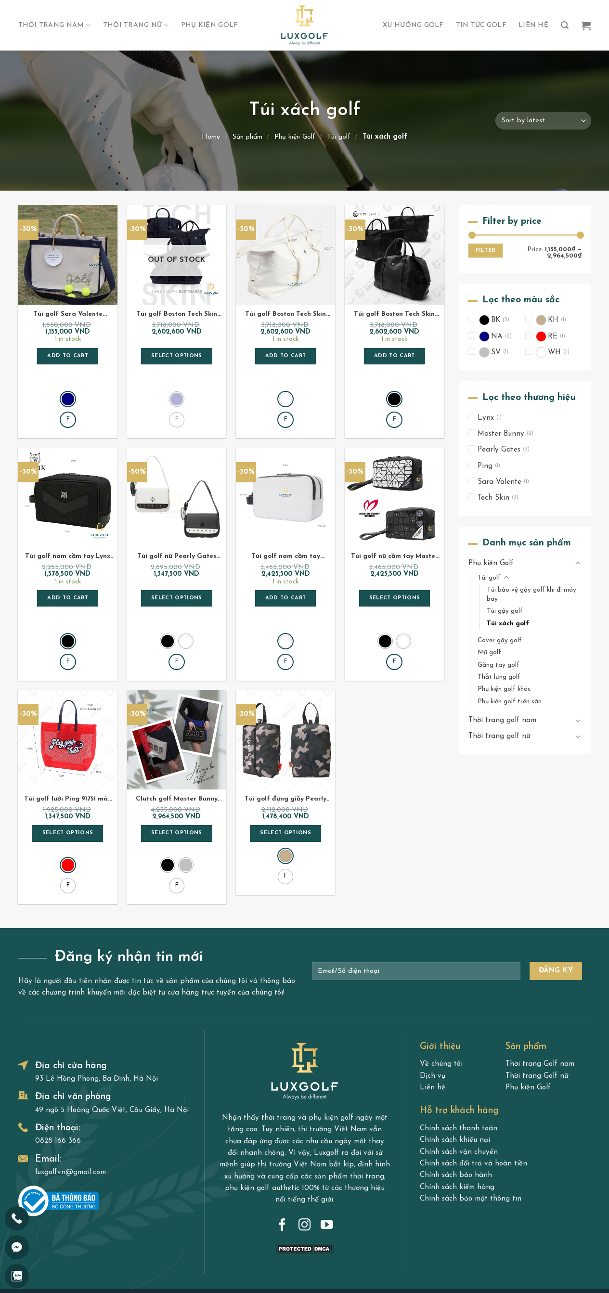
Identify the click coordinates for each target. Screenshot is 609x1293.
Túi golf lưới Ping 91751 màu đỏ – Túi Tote (68, 758)
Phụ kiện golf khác (504, 689)
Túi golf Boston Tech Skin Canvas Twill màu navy (176, 315)
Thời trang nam (54, 25)
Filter (485, 251)
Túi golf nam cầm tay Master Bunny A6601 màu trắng (286, 536)
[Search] (565, 25)
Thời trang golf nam (502, 720)
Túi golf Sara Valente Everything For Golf (68, 315)
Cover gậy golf (500, 640)
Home (211, 137)
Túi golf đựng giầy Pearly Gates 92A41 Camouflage (285, 758)
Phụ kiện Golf (209, 25)
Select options (176, 356)
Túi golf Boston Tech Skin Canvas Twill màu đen (394, 315)
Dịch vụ (432, 1025)
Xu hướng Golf (413, 25)
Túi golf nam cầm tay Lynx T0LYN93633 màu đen (67, 536)
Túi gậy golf (505, 611)
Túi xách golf (508, 624)
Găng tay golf (498, 665)
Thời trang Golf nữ (536, 1025)
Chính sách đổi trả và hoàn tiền (473, 1112)
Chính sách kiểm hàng (457, 1136)
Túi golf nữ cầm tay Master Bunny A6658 (394, 536)
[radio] (68, 378)
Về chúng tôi (441, 1013)
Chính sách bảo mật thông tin (470, 1147)
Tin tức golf (481, 25)
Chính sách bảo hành (456, 1124)
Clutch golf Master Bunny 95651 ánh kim (177, 758)
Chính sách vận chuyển (459, 1101)
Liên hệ (533, 25)
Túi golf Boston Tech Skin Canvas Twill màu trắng (285, 315)
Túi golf (338, 137)
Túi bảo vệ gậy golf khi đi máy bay (531, 594)
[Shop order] (543, 120)
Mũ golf (489, 653)
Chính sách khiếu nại (455, 1089)
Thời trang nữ (135, 25)
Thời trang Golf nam (539, 1013)
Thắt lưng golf (499, 677)
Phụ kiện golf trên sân (510, 701)
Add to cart (67, 356)
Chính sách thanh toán (458, 1077)
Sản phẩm (247, 137)
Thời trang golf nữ (499, 736)
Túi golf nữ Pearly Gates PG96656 (176, 536)
